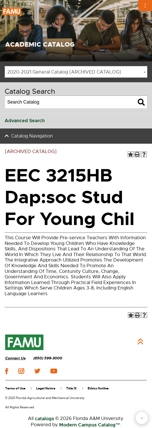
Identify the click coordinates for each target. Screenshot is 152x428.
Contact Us (15, 358)
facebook (6, 371)
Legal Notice (45, 388)
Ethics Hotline (98, 388)
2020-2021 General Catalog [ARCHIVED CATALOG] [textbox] (64, 72)
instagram (21, 371)
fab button (142, 418)
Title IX (71, 388)
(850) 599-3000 (47, 358)
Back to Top (140, 341)
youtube (53, 371)
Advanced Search (25, 121)
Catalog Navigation (32, 136)
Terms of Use (15, 388)
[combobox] (76, 72)
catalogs (44, 419)
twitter (37, 371)
